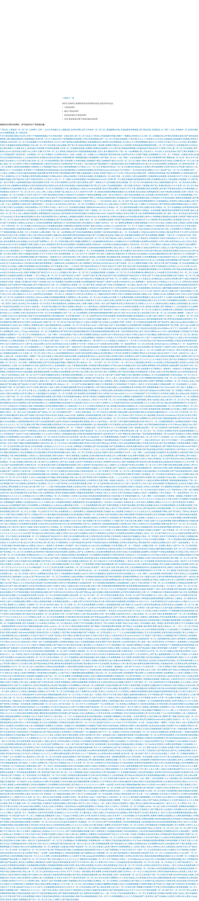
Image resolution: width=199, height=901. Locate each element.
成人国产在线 (112, 431)
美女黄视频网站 (174, 173)
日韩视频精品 (163, 201)
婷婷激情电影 (16, 309)
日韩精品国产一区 (95, 704)
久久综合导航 (132, 741)
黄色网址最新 (111, 328)
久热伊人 (144, 493)
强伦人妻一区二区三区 (140, 431)
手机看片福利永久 (187, 167)
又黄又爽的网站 (134, 375)
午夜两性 (187, 390)
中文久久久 (176, 142)
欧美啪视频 (29, 266)
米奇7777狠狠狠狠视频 (37, 136)
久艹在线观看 (65, 639)
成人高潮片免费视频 (26, 673)
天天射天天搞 (31, 260)
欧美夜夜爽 (101, 744)
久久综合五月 (15, 617)
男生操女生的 (90, 216)
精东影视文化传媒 (138, 589)
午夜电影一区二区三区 (177, 530)
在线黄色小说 (29, 716)
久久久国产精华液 (60, 483)
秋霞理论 (174, 201)
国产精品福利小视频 (184, 589)
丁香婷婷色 (88, 201)
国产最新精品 (7, 791)
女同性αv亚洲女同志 (129, 542)
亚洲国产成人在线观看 (155, 477)
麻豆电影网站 (143, 726)
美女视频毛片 (88, 223)
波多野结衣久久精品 (158, 247)
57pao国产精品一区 (109, 809)
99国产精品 (43, 490)
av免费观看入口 (156, 154)
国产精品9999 (150, 508)
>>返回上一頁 (68, 98)
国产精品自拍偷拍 (91, 614)
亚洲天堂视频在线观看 (65, 493)
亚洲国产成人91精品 (100, 322)
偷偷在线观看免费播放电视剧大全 (113, 192)
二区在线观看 (16, 170)
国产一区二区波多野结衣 (97, 549)
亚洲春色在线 (191, 459)
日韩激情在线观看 (15, 275)
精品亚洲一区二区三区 (95, 238)
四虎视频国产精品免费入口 (135, 673)
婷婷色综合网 (115, 549)
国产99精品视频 (25, 285)
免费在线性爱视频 (174, 744)
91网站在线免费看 (190, 794)
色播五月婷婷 (103, 679)
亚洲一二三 (114, 477)
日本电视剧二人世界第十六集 (137, 608)
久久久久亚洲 (82, 825)
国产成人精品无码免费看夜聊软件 (141, 201)
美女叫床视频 (159, 514)
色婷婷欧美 (20, 297)
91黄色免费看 (34, 806)
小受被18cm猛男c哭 (149, 232)
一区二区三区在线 (83, 567)
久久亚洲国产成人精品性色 (23, 757)
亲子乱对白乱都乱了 (154, 713)
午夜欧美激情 (135, 853)
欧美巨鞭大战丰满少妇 (21, 446)
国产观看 (55, 558)
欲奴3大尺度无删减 (37, 279)
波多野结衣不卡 (177, 232)
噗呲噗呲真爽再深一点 (23, 868)
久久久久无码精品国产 (136, 393)
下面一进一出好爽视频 (129, 151)
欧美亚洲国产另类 (170, 573)
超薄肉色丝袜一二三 (117, 791)
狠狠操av (68, 611)
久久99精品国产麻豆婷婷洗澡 (108, 154)
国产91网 (123, 685)
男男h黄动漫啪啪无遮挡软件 (185, 285)
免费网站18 (145, 418)
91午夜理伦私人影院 (163, 676)
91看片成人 (181, 896)
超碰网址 (62, 427)
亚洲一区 (17, 850)
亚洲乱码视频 (112, 685)
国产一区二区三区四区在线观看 (114, 139)
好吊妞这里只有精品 (146, 549)
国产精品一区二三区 (144, 682)
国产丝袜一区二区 (114, 279)
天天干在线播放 (187, 623)
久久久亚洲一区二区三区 (183, 185)
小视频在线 (70, 362)
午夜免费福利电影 (111, 440)
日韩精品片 (100, 337)
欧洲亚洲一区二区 (80, 580)
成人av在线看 (148, 195)
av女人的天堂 (59, 704)
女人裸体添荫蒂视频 (182, 815)
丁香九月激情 (165, 493)
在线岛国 (52, 431)
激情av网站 (14, 570)
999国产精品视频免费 (124, 219)
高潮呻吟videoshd (112, 462)
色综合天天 (113, 691)
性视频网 (88, 334)
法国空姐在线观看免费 (57, 508)
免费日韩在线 (163, 334)
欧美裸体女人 (114, 539)
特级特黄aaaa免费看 (58, 688)
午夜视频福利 (34, 427)
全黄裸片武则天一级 (121, 707)
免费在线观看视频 (80, 682)
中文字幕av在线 (82, 291)
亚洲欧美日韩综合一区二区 (112, 167)
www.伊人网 (118, 313)
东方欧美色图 (136, 449)
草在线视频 (55, 781)
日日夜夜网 (28, 747)
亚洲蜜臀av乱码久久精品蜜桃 (165, 179)
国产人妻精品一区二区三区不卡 (100, 210)
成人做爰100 (70, 747)
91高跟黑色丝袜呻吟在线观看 (129, 533)
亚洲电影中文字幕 (75, 729)
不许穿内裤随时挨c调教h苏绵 (141, 272)
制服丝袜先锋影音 (101, 890)
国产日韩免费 (67, 161)
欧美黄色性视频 (79, 213)
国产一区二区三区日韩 (108, 362)
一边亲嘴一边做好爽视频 (50, 853)
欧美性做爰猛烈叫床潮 (179, 837)
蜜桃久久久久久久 (147, 303)
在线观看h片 (165, 707)
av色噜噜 (115, 322)
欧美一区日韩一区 (128, 595)
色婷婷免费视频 (142, 297)
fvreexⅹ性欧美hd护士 (39, 729)
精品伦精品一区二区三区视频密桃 (44, 331)
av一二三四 (99, 201)
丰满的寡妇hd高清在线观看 (56, 552)
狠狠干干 (163, 316)
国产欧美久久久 (108, 427)
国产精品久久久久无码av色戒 (22, 583)
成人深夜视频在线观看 (131, 235)
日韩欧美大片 (91, 300)
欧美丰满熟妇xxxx (153, 331)
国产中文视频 (78, 707)
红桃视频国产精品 (18, 505)
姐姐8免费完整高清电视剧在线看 (77, 235)
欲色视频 (111, 182)
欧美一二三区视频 (176, 316)
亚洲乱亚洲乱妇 (134, 710)
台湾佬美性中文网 (156, 238)
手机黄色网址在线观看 (46, 673)
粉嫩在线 (57, 235)
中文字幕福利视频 (129, 496)
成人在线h (21, 580)
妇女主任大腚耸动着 (18, 316)
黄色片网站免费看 (111, 188)
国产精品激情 (84, 757)
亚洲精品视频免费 (69, 387)
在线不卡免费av (12, 682)
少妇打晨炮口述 (155, 716)
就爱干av (26, 151)
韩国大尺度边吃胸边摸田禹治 (151, 781)
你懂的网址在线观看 (158, 176)
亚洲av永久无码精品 (18, 406)
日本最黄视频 (23, 837)
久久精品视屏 (172, 629)
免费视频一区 (173, 514)
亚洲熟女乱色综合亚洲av (50, 157)
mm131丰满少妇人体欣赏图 (137, 313)
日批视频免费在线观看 (147, 269)
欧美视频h (99, 328)
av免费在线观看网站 (86, 806)
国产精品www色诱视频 (163, 341)
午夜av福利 (56, 859)
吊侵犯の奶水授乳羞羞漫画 (49, 378)
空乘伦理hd (125, 431)
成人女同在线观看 (157, 483)
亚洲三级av (105, 508)
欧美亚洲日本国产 (32, 549)
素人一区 (40, 306)
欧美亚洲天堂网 (49, 465)
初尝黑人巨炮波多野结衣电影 (163, 660)
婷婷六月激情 (145, 226)
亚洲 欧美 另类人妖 (36, 843)
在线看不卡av (173, 726)
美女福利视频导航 (43, 316)
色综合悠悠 (141, 192)
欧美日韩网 (113, 344)
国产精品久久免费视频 (163, 635)
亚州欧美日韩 (42, 632)
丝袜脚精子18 (99, 232)
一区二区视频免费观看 (163, 421)
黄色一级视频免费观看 (116, 757)
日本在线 (151, 353)
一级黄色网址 (9, 620)
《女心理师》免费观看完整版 (30, 362)
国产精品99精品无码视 (54, 195)
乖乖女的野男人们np (125, 288)
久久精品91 (149, 480)
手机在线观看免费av (169, 617)
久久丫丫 (116, 632)
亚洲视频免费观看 (58, 297)
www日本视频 (123, 365)
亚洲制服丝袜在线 (19, 843)
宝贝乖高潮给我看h (185, 660)
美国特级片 (106, 639)
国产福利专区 (175, 254)
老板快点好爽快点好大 (84, 527)
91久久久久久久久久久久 (144, 499)
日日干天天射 (182, 176)
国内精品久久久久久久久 (141, 359)
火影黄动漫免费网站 (22, 167)
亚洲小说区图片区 (118, 300)
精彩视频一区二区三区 (38, 328)
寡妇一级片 (18, 549)
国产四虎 (86, 499)
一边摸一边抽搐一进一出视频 (81, 154)
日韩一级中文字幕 (157, 263)
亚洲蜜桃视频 (42, 269)
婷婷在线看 (52, 583)
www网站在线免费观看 (61, 372)
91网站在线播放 (118, 216)
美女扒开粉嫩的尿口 (87, 387)
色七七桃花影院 (178, 580)
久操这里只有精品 (115, 213)
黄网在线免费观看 (184, 198)
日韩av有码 (58, 356)
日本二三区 (149, 244)
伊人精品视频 (150, 415)
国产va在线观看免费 (45, 421)
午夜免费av (177, 539)
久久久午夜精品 (109, 341)
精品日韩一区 (30, 856)
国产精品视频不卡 (102, 164)
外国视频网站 (118, 896)
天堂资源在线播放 (86, 176)
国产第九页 (95, 185)
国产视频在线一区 (171, 157)
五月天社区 (25, 753)
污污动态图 (193, 300)
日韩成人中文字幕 (115, 337)
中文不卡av (154, 223)
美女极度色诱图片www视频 (181, 704)
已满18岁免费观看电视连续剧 (73, 480)
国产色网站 (180, 455)
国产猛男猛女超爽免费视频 (74, 142)
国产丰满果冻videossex (135, 319)
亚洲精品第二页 (174, 164)
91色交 (126, 359)
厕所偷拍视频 (58, 337)
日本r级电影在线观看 (35, 350)
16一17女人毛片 (39, 291)
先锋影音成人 (130, 502)
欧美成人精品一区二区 (115, 201)
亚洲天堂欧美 (6, 899)
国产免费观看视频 (79, 157)
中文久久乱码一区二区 (30, 797)
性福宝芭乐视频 (94, 319)
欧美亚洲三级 (13, 809)
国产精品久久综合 (141, 539)
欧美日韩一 (22, 154)
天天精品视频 (122, 427)
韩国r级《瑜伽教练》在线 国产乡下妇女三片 (125, 666)
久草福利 (13, 536)
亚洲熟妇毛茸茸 (172, 431)
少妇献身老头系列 (95, 418)
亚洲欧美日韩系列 (87, 679)
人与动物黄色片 (186, 629)
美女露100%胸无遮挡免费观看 (38, 263)
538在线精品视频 (175, 465)
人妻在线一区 (19, 812)
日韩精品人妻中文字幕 (81, 815)
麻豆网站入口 (90, 645)
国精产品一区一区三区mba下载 (57, 322)
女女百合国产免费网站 (38, 241)
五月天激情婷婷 (78, 260)
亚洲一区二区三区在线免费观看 (45, 161)
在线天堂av (37, 226)
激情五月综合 (118, 490)
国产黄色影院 (106, 309)
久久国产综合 (63, 673)
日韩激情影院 (36, 334)
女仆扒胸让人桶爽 (15, 266)
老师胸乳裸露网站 (55, 279)
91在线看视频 (189, 263)
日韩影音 (94, 536)
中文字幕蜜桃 (35, 238)
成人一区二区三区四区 (19, 573)
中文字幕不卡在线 (48, 207)
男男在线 (187, 282)
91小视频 (167, 884)
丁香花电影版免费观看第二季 (154, 434)
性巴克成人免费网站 (122, 396)
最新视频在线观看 (42, 372)
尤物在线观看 (9, 229)
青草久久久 (60, 679)
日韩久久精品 (190, 487)
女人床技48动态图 (67, 257)
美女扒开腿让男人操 (133, 213)
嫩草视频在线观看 (171, 288)
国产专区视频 (7, 657)
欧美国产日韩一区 (189, 365)
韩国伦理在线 (119, 555)
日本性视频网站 (56, 313)
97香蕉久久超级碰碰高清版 (19, 182)
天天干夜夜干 (23, 477)
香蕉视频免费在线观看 (42, 396)
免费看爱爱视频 (112, 437)
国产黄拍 (57, 396)
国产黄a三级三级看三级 (82, 372)
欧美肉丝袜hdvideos (129, 291)
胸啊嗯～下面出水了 (168, 235)
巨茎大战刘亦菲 (103, 474)
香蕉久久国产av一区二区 (136, 490)
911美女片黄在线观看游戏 (55, 303)
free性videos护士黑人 (161, 229)
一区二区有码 (121, 210)
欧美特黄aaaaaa (102, 170)
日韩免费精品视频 (27, 201)
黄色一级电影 (158, 623)
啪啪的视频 (35, 434)
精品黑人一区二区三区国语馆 (155, 427)
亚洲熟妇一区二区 (173, 381)
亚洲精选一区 (159, 459)
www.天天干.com (132, 890)
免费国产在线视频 (190, 499)
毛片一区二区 (185, 272)
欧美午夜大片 (146, 421)
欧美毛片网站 (27, 393)
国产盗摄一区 (126, 499)
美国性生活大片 (18, 344)
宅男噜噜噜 (134, 418)
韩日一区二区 (144, 850)
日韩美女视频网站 (19, 409)
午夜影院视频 (135, 685)
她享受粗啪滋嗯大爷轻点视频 (137, 207)
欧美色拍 (17, 151)
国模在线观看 (134, 210)
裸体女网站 (143, 381)
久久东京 (146, 837)
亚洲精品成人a (158, 279)
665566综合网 (161, 195)
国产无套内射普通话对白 (182, 471)
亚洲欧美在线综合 (153, 396)
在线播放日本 (121, 241)
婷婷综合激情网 (129, 269)
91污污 (58, 142)
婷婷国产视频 (185, 216)
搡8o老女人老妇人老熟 (50, 387)
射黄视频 (74, 319)
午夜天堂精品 (178, 685)
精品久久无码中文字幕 (124, 204)
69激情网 (66, 157)
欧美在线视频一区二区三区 (128, 182)
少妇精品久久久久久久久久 (55, 446)
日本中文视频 (64, 260)
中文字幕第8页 (36, 791)
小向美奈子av (55, 251)
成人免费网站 (85, 263)
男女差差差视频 (80, 750)
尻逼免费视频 (88, 337)
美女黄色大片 (11, 161)
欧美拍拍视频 (63, 514)
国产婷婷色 (5, 704)
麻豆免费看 (97, 871)
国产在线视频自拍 (27, 269)
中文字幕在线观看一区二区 (153, 890)
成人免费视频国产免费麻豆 (12, 502)
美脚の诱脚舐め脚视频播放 (180, 468)
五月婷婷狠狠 (120, 384)
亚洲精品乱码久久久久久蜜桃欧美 (95, 350)
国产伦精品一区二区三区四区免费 (103, 778)
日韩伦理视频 (15, 614)
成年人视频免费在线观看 (123, 735)
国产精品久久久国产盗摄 (162, 608)
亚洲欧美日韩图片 (134, 474)
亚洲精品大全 (65, 763)
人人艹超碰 (25, 251)
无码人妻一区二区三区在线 (131, 865)
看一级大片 (128, 819)
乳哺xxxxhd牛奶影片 (189, 446)
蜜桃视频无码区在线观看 (148, 188)
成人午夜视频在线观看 (53, 226)
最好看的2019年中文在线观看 (97, 663)
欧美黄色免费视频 (100, 741)
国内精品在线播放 (126, 406)
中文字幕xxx (44, 341)
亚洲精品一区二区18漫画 (154, 474)
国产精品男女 (164, 322)
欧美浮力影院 (167, 161)
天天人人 (142, 139)
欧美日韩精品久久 (178, 462)
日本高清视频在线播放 (72, 396)
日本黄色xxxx (13, 272)
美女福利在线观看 (91, 347)
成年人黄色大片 (12, 691)
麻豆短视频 (66, 300)
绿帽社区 (71, 648)
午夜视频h (32, 409)
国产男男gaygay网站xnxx (102, 617)
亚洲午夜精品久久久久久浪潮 (98, 530)
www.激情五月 (27, 437)
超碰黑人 (73, 552)
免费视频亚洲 (153, 192)
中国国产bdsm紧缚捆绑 (30, 561)
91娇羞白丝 (125, 524)
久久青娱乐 (193, 654)
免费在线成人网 (85, 760)
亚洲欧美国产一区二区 (79, 316)
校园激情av (26, 291)
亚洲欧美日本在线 (82, 635)
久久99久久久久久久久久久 (19, 645)
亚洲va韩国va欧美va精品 (101, 455)
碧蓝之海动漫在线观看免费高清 (97, 496)
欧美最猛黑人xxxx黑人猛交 (146, 316)
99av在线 (39, 480)
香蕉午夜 (132, 812)
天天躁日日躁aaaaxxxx (61, 707)
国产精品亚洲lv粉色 (90, 266)
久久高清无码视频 (45, 210)
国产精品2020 (87, 279)
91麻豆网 (69, 567)
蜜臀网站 (153, 493)
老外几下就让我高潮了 (121, 508)
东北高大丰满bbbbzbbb (109, 654)
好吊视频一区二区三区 (146, 465)
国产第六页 (73, 145)
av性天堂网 (12, 285)
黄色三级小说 (76, 477)
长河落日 (27, 322)
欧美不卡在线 (23, 434)
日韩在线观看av (31, 207)
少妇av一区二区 (150, 533)
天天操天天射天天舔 (100, 635)
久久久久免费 (44, 856)
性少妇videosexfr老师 (22, 611)
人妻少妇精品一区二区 (86, 297)
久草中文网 (163, 241)
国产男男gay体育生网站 (61, 850)
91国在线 (182, 235)
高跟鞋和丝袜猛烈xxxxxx (111, 306)
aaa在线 (148, 406)
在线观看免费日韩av (87, 356)
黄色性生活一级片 (158, 440)
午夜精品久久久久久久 (41, 753)
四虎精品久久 (166, 800)
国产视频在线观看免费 (32, 247)
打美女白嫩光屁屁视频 (27, 173)
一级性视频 (85, 871)
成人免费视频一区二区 (103, 853)
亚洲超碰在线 (172, 483)
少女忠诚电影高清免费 (27, 595)
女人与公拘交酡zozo (142, 555)
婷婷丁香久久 (145, 753)
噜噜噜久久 (37, 167)
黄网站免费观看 (126, 223)
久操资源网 (126, 539)
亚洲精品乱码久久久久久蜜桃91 (40, 555)
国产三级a (118, 608)
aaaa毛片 (139, 604)
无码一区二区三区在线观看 (185, 549)
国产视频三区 (128, 604)
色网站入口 (107, 403)
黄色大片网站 (23, 164)
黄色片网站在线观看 (85, 865)
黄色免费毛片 (134, 617)
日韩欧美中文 (71, 195)
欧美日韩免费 (172, 279)
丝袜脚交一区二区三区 (31, 449)
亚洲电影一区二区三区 (142, 309)
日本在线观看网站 (143, 288)
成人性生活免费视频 (101, 545)
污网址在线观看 (69, 176)
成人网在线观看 (101, 424)
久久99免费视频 (45, 440)
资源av (66, 421)
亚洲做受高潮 (155, 409)
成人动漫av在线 (183, 393)
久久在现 (192, 384)
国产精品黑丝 (68, 837)
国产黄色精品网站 (36, 403)
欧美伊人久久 (11, 769)
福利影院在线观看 (171, 251)
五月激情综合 (91, 269)
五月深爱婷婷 (70, 328)
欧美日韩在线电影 (68, 185)
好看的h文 (73, 688)
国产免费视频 (112, 850)
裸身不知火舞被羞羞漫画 (86, 896)
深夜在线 (96, 719)
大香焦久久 (33, 455)
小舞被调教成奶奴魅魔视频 (82, 673)
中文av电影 (31, 778)
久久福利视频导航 (162, 639)
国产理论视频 (60, 648)
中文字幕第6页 (84, 449)
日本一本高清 (179, 353)
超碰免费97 (142, 176)
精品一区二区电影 (150, 536)
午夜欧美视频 (71, 449)
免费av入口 (70, 825)
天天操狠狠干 (170, 741)
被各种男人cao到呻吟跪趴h (125, 642)
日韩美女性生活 (131, 303)
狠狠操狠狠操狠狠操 (77, 418)
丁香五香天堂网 (95, 229)
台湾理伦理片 (123, 449)
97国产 (4, 223)
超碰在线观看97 (130, 229)
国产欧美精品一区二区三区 (12, 552)
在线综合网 (107, 682)
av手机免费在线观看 (135, 216)
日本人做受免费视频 (68, 167)
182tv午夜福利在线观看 (170, 192)
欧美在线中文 (68, 403)
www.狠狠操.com (144, 254)
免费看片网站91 (113, 145)
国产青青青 (88, 477)
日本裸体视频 (189, 188)
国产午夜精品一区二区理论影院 (97, 632)
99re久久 (103, 598)
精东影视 (89, 558)
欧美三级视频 (185, 673)
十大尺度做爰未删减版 (32, 719)
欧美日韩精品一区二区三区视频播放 (166, 207)
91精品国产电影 (187, 452)
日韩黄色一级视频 (175, 496)
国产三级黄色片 (120, 468)
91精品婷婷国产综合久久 (169, 257)
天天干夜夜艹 (76, 564)
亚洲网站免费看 (67, 778)
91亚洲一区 (48, 182)
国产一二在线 (74, 412)
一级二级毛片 (6, 303)
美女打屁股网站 (20, 403)
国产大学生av (136, 415)
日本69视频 (67, 269)
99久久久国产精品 (99, 421)
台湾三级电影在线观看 (150, 306)
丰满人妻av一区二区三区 (78, 272)
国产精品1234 (69, 288)
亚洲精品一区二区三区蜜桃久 (41, 154)
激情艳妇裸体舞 (86, 788)
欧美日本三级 (7, 493)
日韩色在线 (171, 881)
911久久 (82, 319)
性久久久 (144, 601)
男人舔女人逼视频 (185, 387)
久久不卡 (143, 291)
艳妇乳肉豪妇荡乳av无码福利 (142, 412)
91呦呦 (49, 760)
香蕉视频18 (27, 750)
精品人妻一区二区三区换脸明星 (59, 769)
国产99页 (47, 890)
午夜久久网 (32, 235)
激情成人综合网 (100, 334)
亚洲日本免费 (167, 875)
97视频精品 (157, 710)
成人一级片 (50, 381)
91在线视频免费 (134, 325)
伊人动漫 (109, 204)
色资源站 (88, 611)
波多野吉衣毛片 (129, 154)
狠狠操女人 (18, 418)
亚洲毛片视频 (187, 257)
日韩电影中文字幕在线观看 (163, 198)
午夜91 (181, 710)
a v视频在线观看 (125, 719)
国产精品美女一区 (101, 378)
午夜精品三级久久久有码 (105, 493)
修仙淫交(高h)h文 (53, 164)
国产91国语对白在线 (126, 828)
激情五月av (188, 424)
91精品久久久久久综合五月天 (138, 511)
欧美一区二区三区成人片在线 (76, 694)
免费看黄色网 (36, 648)
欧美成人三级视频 (142, 185)
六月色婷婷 (34, 232)
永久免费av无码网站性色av (136, 843)
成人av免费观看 (54, 390)
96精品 (149, 530)
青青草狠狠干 (73, 350)
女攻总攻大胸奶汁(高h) (40, 198)
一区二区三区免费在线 (147, 893)
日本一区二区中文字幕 (21, 828)
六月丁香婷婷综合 (174, 490)
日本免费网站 (33, 505)
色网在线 (169, 598)
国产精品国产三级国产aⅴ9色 (163, 347)
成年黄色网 (66, 213)
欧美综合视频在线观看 (51, 319)
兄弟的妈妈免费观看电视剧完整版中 (69, 210)
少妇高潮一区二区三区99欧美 (109, 459)
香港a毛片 (94, 508)
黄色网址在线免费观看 (72, 375)
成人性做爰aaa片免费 (107, 297)
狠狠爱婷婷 (41, 862)
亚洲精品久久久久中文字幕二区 (68, 812)
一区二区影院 (16, 654)
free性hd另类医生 (157, 744)
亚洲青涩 (70, 291)
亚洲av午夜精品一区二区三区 (31, 769)
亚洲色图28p (39, 750)
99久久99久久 (182, 294)
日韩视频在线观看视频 (94, 576)
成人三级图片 (141, 204)
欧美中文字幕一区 (89, 192)
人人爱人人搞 (116, 378)
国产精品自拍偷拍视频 (183, 269)
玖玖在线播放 (121, 812)
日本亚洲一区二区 (188, 412)
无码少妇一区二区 (190, 219)
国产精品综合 (19, 179)
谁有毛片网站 (120, 617)
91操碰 (147, 645)
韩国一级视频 (85, 378)
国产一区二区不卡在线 (57, 775)
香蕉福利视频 (112, 232)
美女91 (161, 139)
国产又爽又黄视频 (186, 151)
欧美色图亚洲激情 (126, 328)
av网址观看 (45, 232)
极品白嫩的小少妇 (68, 521)
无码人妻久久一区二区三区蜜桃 (127, 247)
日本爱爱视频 (134, 241)
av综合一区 (151, 806)
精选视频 (166, 409)
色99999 (171, 176)
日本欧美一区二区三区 (44, 679)
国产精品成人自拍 (114, 238)
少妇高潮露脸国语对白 (65, 353)
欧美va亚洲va (128, 424)
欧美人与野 (28, 188)
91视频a (95, 468)
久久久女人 (32, 490)
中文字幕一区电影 (86, 344)
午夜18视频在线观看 (60, 564)
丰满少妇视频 (104, 487)
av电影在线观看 (185, 533)
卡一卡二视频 (65, 179)
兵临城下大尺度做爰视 (130, 437)
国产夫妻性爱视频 (111, 505)
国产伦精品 (154, 800)
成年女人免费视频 (153, 216)
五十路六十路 (128, 483)
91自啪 (153, 539)
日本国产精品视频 (128, 505)
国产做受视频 (33, 219)
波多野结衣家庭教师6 (144, 763)
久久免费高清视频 (140, 263)
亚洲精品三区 (93, 809)
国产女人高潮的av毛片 (34, 514)
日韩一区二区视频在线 (153, 136)
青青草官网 (54, 173)
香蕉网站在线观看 (87, 459)
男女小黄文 (190, 552)
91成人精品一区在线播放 (177, 477)
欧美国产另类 (11, 238)
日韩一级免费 (135, 427)
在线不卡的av (25, 521)
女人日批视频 (159, 260)
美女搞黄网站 (172, 452)
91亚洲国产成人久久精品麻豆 (86, 791)
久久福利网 (152, 219)
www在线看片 (78, 639)
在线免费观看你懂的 (133, 443)
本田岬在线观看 (53, 148)
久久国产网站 (61, 418)
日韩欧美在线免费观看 (15, 350)
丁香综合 (96, 136)
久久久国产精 (115, 148)
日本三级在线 (141, 328)
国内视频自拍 (6, 403)
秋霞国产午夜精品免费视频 (90, 195)
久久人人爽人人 (170, 710)
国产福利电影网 (121, 853)
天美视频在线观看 (61, 601)
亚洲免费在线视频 (125, 316)
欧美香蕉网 (131, 586)
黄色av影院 (163, 462)
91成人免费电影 (168, 294)
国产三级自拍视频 (183, 291)
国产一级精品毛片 (74, 347)
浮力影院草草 (53, 300)
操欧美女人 (22, 148)
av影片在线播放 (80, 533)
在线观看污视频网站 (35, 676)
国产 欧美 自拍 (125, 266)
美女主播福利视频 (162, 182)
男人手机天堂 (51, 763)
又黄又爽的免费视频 (18, 455)
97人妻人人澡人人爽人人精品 (154, 769)
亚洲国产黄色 (121, 623)
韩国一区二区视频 (174, 390)
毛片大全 (98, 747)
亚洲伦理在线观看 (11, 306)
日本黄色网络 (164, 471)
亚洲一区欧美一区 (190, 192)
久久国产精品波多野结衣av (180, 247)
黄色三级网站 (182, 356)
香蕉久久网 (131, 176)
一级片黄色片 (72, 679)
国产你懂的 (30, 415)
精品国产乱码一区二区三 (24, 815)
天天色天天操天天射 (32, 834)
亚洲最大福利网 (49, 834)
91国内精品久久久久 (174, 238)
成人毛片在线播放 (56, 282)
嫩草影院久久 (60, 223)
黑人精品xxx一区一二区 (87, 362)
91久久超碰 (94, 688)
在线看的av (130, 356)
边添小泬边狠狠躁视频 (111, 185)
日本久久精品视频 (38, 477)
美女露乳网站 (106, 353)
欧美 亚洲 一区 (118, 176)
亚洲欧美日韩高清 (173, 781)
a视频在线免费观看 (64, 468)
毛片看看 (42, 775)
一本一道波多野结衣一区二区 (132, 344)
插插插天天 (71, 294)
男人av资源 (192, 890)
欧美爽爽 (9, 744)
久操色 (145, 247)
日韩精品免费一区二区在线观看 (173, 384)
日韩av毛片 (102, 561)
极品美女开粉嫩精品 (132, 536)
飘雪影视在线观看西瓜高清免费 (176, 210)
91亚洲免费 (37, 446)
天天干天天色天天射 (49, 254)
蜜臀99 (103, 791)
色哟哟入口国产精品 (130, 527)
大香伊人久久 (28, 480)
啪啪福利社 (14, 452)
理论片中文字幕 (110, 694)
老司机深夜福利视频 (34, 400)
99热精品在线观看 (131, 459)
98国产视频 (142, 154)
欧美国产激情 (89, 226)
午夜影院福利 (188, 173)
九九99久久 (126, 477)
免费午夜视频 (139, 455)
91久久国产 (146, 337)
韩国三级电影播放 (36, 406)
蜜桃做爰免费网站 (135, 679)
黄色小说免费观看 (169, 791)
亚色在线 (32, 378)
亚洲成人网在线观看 (10, 487)
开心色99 (40, 760)
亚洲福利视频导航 (94, 415)
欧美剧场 (46, 499)
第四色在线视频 (168, 356)
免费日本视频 (175, 698)
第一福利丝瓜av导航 (159, 468)
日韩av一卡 (124, 859)
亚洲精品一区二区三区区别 (116, 418)
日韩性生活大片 (100, 738)
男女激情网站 (158, 167)
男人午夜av (125, 173)
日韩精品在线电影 (137, 530)
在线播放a (44, 701)
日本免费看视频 (150, 257)
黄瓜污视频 (75, 241)
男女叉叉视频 (15, 803)
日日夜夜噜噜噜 (12, 437)
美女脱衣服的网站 (68, 170)
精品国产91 (41, 583)
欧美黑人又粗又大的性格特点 (16, 530)
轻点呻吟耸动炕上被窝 (34, 381)
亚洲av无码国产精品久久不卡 (107, 173)
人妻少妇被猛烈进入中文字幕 (135, 409)
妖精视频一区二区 (97, 859)
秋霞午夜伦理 (140, 719)
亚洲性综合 (174, 788)
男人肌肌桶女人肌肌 (56, 474)
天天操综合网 (78, 300)
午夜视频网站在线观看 (72, 139)
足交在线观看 (160, 164)
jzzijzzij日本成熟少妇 (76, 549)
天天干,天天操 (73, 871)
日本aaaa (23, 806)
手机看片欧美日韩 (122, 403)
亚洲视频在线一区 (103, 176)
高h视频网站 (94, 157)
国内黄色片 (178, 527)
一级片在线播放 (98, 757)
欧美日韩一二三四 (19, 328)
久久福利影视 (158, 226)
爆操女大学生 (114, 698)
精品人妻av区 (137, 285)
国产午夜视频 (11, 710)
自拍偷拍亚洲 (32, 157)
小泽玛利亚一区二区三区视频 (18, 226)
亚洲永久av (166, 555)
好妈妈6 (43, 282)
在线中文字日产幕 (128, 188)
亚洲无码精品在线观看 (171, 632)
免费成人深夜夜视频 (178, 303)
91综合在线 (84, 586)
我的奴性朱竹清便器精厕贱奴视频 (82, 151)
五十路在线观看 (126, 763)
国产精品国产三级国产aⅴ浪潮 (106, 282)
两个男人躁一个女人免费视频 (70, 772)
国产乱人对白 (141, 483)
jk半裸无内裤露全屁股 (174, 136)
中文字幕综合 (106, 781)
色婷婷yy (124, 704)
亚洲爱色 (146, 685)
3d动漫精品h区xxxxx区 (97, 179)
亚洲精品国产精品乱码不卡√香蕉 (151, 148)
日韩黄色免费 (106, 390)
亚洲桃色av (30, 552)
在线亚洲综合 (158, 337)
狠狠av (96, 353)
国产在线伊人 (76, 614)
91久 (129, 757)
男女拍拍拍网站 (166, 219)
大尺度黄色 (124, 691)
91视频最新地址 (37, 164)
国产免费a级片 (167, 306)
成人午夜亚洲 (178, 707)
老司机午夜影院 (90, 396)
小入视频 (115, 521)
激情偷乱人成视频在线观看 (71, 216)
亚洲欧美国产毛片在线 (72, 164)
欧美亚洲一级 (77, 437)
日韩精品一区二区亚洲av (94, 514)
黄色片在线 (184, 567)
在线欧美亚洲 (138, 477)
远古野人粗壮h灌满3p (79, 182)
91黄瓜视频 (50, 514)
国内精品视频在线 (81, 331)
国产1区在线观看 (18, 483)
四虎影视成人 (83, 710)
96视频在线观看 (105, 396)
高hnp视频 (62, 145)
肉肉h (174, 639)
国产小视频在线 (40, 611)
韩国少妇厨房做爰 (111, 726)
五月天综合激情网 (153, 632)
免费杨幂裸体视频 (8, 893)
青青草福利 (63, 862)
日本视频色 (45, 707)
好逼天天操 (135, 365)
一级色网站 (31, 812)
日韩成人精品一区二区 (56, 350)
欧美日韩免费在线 (38, 586)
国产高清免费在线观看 (132, 788)
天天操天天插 (185, 840)
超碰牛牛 (83, 688)
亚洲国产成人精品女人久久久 (67, 192)
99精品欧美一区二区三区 (47, 589)
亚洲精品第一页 (41, 188)
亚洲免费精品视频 (80, 390)
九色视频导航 (48, 493)
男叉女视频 (165, 564)
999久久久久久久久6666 (11, 713)
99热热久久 (137, 136)
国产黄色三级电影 (95, 285)
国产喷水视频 (51, 306)
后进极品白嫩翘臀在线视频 (32, 809)
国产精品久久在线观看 (133, 626)
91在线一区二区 (45, 595)
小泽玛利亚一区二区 (117, 797)
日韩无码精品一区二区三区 (182, 375)
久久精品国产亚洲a (126, 465)
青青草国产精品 (49, 772)
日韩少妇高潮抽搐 (91, 139)
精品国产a (168, 729)
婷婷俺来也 (128, 350)
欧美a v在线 (58, 890)
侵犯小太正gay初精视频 (161, 521)
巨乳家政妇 (10, 474)
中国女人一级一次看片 (88, 598)
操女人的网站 (9, 173)
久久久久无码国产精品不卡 (54, 247)
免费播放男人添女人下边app (15, 331)
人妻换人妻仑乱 (50, 741)
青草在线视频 (153, 161)
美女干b (192, 477)
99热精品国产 (183, 688)
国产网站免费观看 (113, 576)
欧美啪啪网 (92, 393)
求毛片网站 (67, 635)
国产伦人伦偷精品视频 (10, 369)
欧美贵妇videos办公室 (142, 260)
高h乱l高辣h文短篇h (12, 840)
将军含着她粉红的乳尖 (51, 375)
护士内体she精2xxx (15, 263)
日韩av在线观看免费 (187, 865)
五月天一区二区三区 (20, 666)
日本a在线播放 (9, 421)
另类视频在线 (183, 145)
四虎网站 (103, 766)
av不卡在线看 (101, 344)
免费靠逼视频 (47, 549)
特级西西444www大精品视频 (20, 372)
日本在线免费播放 (117, 561)
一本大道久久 (59, 294)
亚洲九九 (183, 573)
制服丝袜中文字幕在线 (126, 254)
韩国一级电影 (15, 282)
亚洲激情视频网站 (32, 443)
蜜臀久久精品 (144, 521)
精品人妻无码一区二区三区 (172, 400)
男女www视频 (55, 269)
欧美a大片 (4, 654)
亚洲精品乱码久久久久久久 (66, 598)
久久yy (114, 226)
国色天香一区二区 (19, 511)
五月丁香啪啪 (84, 620)
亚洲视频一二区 (31, 275)
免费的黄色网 (20, 744)
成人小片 (4, 738)
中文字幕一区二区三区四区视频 (113, 400)
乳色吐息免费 (58, 567)
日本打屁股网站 (62, 182)
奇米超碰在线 (147, 182)
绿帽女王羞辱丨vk (109, 719)
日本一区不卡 (105, 896)
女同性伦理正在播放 (56, 291)
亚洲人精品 (43, 260)
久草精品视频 (80, 161)
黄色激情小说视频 (88, 800)
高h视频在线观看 (106, 219)
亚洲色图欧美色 (94, 142)
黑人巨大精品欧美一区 (94, 437)
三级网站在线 (59, 263)
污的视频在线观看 (84, 244)
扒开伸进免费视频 (63, 580)
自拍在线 (56, 213)
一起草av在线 (151, 282)
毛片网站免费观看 (31, 701)
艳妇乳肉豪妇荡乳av (136, 446)
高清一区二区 (33, 744)
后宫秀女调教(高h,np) (171, 372)
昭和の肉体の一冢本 (62, 455)
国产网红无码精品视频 (42, 424)
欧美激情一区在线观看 (143, 757)
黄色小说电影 (180, 223)
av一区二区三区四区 (49, 738)
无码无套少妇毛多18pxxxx (104, 263)
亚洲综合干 (182, 347)
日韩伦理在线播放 (86, 328)
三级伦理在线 (70, 806)
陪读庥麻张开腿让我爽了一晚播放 (116, 136)
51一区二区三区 (61, 626)
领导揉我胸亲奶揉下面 (157, 319)
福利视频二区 (68, 229)
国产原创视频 (56, 881)
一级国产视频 (9, 319)
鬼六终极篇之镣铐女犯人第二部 (27, 462)
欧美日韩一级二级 (130, 753)
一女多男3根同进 (156, 601)
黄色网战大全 (133, 601)
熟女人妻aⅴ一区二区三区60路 (79, 452)
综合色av (114, 170)
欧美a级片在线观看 (36, 148)
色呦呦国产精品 (94, 161)
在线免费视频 (17, 856)
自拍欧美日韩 (171, 853)
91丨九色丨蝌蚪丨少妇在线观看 (128, 157)
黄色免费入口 (9, 148)
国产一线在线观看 (15, 400)
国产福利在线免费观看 (112, 359)
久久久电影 (186, 682)
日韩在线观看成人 (131, 831)
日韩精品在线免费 (185, 583)
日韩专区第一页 (136, 244)
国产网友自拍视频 (145, 505)
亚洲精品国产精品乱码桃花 (173, 834)
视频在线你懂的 (64, 794)
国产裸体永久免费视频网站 (119, 847)
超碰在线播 (59, 362)
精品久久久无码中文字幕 (159, 142)
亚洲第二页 (23, 232)
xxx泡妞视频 (123, 387)
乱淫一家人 (185, 157)
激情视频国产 (92, 409)
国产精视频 (138, 887)
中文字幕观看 (145, 698)
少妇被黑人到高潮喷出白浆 (124, 639)
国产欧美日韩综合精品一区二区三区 (155, 766)
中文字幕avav (175, 424)
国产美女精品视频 (65, 219)
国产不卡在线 (154, 275)
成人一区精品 (96, 694)
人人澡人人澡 (98, 449)
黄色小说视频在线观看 (29, 254)
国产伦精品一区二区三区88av (116, 415)
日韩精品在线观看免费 (105, 198)
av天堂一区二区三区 (126, 161)
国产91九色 (12, 257)
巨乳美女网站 (172, 272)
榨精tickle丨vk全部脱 (102, 244)
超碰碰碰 (43, 580)
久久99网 (39, 496)
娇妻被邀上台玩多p (121, 142)
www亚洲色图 (136, 403)
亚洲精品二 (71, 760)
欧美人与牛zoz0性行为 (93, 769)
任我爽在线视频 (67, 642)
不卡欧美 (99, 204)
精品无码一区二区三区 (60, 701)
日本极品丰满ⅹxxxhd (96, 213)
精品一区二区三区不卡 (151, 437)
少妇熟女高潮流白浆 (97, 406)
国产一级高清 (66, 359)
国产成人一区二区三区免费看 (177, 170)
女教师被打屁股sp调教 (118, 412)
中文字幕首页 (153, 393)
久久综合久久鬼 (50, 179)
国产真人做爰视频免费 (161, 654)
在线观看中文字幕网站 (182, 229)
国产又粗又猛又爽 (129, 521)
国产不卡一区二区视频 (109, 732)
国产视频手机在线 (115, 303)
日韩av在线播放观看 (91, 701)
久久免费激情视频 (126, 297)
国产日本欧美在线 (46, 682)
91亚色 (65, 319)
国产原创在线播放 (133, 195)
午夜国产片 (129, 682)
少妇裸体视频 (116, 570)
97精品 (178, 341)
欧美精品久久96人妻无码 (122, 663)
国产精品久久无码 (186, 449)
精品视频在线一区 (60, 316)
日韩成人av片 (124, 837)
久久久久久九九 (88, 474)
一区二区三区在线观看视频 (181, 195)
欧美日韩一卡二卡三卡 (128, 226)
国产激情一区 (107, 157)
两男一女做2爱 (107, 784)
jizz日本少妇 (5, 185)
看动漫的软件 (145, 542)
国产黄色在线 (39, 459)
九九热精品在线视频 (99, 710)
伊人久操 (139, 406)
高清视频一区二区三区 (98, 589)
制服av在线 (172, 651)
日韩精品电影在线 (190, 819)
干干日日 (147, 157)
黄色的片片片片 (104, 645)
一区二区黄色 (15, 750)
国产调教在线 (125, 434)
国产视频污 (96, 626)
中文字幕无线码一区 (132, 722)
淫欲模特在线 (19, 676)
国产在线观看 (29, 623)
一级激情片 (53, 257)
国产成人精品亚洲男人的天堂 (39, 344)
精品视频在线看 (114, 257)
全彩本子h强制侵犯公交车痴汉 (163, 266)
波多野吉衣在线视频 (43, 294)
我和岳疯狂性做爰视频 (116, 601)
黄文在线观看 (115, 753)
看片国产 (110, 375)
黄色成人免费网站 (27, 862)
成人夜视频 (112, 406)
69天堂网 (127, 716)
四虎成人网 (164, 232)
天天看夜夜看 (107, 384)
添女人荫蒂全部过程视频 (148, 564)
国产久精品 (184, 279)
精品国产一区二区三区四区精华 (87, 359)
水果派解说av (46, 505)
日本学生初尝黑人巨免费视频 (109, 713)
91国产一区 (80, 275)
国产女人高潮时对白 (51, 462)
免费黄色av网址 (114, 629)
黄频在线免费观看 (112, 592)
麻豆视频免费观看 (15, 139)
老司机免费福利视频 (54, 406)
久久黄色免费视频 (139, 142)
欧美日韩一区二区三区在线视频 (23, 142)
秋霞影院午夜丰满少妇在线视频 (61, 244)
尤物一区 (17, 365)
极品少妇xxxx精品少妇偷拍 (183, 322)
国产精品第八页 (25, 384)
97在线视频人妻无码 (92, 623)
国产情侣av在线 (38, 576)
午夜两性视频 (146, 884)
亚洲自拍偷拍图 (171, 362)
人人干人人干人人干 (72, 499)
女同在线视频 (75, 654)
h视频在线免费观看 (85, 493)
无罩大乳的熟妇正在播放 (73, 251)
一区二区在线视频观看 (95, 251)
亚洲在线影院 (188, 372)
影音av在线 (193, 154)
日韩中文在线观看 (15, 207)
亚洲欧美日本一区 (182, 161)
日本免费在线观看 (185, 505)
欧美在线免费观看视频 (167, 822)
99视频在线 (99, 279)
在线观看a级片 (123, 583)
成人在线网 (191, 325)
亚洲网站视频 (86, 490)
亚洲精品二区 (148, 375)
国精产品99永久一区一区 (107, 223)
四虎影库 (103, 660)
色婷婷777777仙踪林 (112, 229)
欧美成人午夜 (179, 676)
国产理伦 (77, 875)
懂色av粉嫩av (185, 201)
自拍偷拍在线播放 (86, 170)
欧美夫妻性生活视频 (18, 875)
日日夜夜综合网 (181, 663)
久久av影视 (41, 623)
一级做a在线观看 (190, 732)
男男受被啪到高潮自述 (158, 424)
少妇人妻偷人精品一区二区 (86, 219)
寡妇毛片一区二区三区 (85, 722)
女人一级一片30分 (109, 893)
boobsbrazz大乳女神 (175, 415)
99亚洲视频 (65, 173)
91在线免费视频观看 (132, 822)
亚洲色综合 (103, 651)
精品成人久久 (81, 306)
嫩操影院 (160, 412)
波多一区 (96, 427)
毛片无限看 (127, 657)
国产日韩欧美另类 (34, 179)
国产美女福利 (34, 533)
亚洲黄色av (179, 608)
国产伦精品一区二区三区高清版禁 (52, 412)
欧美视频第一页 (98, 499)
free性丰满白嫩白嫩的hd (122, 868)
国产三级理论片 (14, 471)
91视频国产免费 (26, 244)
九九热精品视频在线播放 (67, 431)
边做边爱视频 (77, 576)
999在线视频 (172, 840)
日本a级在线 (15, 247)
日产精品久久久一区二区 (88, 167)
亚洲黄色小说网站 (17, 223)
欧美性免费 (117, 673)
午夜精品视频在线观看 (63, 487)
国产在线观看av (101, 477)
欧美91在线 (122, 552)
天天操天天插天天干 (39, 635)
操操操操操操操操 (111, 524)
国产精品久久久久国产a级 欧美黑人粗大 (133, 670)
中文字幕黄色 (115, 424)
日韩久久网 (36, 151)
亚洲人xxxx (48, 626)
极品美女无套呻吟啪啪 (19, 508)
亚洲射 (63, 272)
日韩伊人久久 (192, 825)
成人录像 (131, 778)
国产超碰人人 (25, 763)
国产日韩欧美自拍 (53, 229)
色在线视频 (155, 524)
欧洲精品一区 (45, 483)
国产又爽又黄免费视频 (43, 384)
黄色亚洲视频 (167, 275)
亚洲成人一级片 (170, 865)
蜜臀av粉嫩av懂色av (81, 341)
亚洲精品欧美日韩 (159, 567)
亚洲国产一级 (159, 530)
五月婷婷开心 (118, 195)
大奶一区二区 (181, 828)
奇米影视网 (190, 884)
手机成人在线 (188, 381)
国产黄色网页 (80, 393)
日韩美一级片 (100, 303)
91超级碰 (59, 747)
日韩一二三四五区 (72, 266)
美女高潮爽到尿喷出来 (135, 164)
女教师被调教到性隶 (26, 421)
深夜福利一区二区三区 (87, 651)
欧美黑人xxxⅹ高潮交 (154, 362)
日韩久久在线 (146, 459)
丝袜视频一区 (185, 179)
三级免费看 (25, 570)
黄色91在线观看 (45, 235)
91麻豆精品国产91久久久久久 (181, 769)
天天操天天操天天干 (45, 716)
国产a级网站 (86, 853)
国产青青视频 (126, 518)
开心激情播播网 (79, 726)
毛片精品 (180, 552)
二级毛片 (94, 400)
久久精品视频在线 (140, 688)
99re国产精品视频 (59, 685)
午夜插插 (187, 369)
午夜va (46, 558)
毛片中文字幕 (159, 300)
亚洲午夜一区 (42, 139)
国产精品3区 (68, 275)
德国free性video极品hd (153, 803)
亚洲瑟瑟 (177, 219)
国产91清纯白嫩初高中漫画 (148, 356)
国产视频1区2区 (88, 744)
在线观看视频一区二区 (69, 254)
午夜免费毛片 (70, 868)
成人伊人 (149, 164)
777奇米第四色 (118, 474)
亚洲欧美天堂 (95, 682)
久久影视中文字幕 (78, 856)
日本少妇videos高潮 (71, 424)
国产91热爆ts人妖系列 (165, 896)
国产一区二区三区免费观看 (75, 313)
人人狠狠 (74, 601)
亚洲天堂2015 (65, 698)
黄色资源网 (37, 182)
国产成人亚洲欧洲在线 (161, 185)
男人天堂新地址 (149, 750)
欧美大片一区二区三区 (21, 192)
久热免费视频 (24, 629)
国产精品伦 (79, 238)
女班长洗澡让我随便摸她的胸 (69, 381)
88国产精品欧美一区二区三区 (92, 431)
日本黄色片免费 (167, 393)
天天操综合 (109, 812)
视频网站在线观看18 (21, 185)
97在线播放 (136, 837)
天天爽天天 (136, 707)
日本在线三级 (26, 487)
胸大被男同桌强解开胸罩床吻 (146, 663)
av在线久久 (31, 223)
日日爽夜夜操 (74, 508)
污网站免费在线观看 (75, 666)
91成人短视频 (19, 235)
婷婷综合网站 (182, 406)
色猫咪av (72, 303)
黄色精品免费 (117, 164)
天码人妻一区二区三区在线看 (43, 145)
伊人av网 (117, 455)
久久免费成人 (122, 369)
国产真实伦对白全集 (175, 459)
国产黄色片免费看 (66, 306)
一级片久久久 (63, 207)
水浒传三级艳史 (114, 269)
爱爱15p (165, 524)
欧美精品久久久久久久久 (24, 760)
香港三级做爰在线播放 (88, 518)
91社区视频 (127, 750)
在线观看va (146, 580)
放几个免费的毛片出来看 (87, 691)
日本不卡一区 (73, 887)
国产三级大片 (78, 794)
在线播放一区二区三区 (117, 272)
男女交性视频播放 (48, 219)
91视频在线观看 (184, 797)
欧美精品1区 (140, 219)
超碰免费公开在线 (72, 279)
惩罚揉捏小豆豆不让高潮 (28, 387)
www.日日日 (168, 396)
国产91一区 (176, 182)
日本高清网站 (13, 431)
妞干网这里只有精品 (132, 580)
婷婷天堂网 (62, 809)
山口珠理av (103, 753)
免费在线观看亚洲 (67, 738)
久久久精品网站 (172, 778)
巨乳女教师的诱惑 (81, 698)
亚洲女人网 (189, 465)
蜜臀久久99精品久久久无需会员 (137, 279)
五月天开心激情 (187, 427)
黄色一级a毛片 (21, 539)
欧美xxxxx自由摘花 (39, 251)
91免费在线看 (57, 670)
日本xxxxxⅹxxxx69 (131, 635)
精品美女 (68, 623)
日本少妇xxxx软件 (173, 226)
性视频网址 (68, 238)
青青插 (94, 487)
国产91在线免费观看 (113, 822)
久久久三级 (158, 170)
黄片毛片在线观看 (102, 521)
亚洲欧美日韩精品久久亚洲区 (138, 167)
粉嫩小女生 (127, 455)
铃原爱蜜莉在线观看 (29, 524)
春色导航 (136, 434)
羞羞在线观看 (46, 455)
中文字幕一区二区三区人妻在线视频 (126, 471)
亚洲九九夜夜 (152, 611)
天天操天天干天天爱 (46, 468)
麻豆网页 (46, 570)
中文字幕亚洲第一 (56, 136)
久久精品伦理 (55, 139)
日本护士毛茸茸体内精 (44, 747)
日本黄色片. (171, 642)
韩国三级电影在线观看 (182, 666)
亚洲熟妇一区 (6, 462)
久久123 (138, 750)
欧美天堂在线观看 (84, 353)
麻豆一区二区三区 (186, 586)
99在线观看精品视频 (37, 474)
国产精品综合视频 (127, 372)
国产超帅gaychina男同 (155, 390)
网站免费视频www (181, 521)
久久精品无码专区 (149, 871)
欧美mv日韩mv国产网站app (150, 251)
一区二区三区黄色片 (167, 145)
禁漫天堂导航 (76, 645)
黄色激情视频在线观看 (21, 822)
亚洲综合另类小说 (32, 309)
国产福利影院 (13, 800)
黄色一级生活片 (29, 840)
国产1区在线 (174, 511)
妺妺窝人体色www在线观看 (23, 632)
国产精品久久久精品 (81, 322)
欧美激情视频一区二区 (36, 300)
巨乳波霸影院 (163, 365)
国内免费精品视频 (31, 713)
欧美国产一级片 (99, 567)
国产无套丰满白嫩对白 (19, 586)
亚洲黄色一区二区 (44, 614)
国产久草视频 (98, 235)
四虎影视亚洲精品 (25, 229)
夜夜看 (131, 192)
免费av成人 (166, 679)
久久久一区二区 (138, 747)
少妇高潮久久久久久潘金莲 (135, 238)
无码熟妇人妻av (140, 800)
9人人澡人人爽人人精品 (42, 192)
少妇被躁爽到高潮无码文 (103, 241)
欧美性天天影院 (99, 815)
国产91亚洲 (49, 362)
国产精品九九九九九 (167, 533)
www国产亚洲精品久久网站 (180, 434)
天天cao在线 (6, 216)
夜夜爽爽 (182, 642)
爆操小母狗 (141, 161)
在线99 (58, 421)
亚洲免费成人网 (7, 539)
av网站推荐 (100, 685)
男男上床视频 (120, 381)
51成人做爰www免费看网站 (120, 660)
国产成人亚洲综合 (86, 294)
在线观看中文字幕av (70, 800)
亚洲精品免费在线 (32, 698)
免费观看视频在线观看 (153, 213)
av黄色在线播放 (73, 474)
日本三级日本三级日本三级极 (161, 291)
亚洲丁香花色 (55, 635)
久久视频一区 (34, 511)
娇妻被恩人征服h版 (80, 455)
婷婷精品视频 (46, 601)
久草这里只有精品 (175, 775)
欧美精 (143, 878)
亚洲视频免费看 (51, 642)
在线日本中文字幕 (164, 499)
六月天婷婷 (156, 797)
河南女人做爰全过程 (161, 580)
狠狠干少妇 (183, 244)
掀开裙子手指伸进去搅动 (171, 188)
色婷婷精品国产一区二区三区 (50, 840)
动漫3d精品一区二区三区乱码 (94, 412)
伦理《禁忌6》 (152, 455)
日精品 (60, 834)
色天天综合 (137, 508)
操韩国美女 (33, 483)
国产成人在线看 (58, 347)
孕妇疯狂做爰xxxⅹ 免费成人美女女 (28, 545)
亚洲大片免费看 (115, 819)
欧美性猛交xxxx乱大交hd (181, 241)
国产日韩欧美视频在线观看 (78, 831)
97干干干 (175, 328)
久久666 (102, 269)
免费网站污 (86, 241)
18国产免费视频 (128, 462)
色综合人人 (50, 809)
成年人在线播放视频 (16, 601)
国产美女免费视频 (44, 201)
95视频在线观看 (10, 353)
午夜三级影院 (83, 257)
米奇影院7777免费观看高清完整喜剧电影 (41, 170)
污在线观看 (187, 744)
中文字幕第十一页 (127, 170)
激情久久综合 (40, 244)
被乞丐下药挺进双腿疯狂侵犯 (64, 198)
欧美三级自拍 (95, 580)
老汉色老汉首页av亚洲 (188, 213)
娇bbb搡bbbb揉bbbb (41, 670)
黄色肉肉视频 (61, 766)
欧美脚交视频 (139, 657)
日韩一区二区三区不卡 (30, 375)
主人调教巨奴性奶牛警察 (105, 294)
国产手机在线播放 (145, 595)
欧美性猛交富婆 (74, 223)
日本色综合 (153, 204)
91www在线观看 (94, 188)
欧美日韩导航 (136, 387)
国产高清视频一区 (174, 263)
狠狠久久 (107, 319)
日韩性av (156, 847)
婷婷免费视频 (81, 229)
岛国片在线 (151, 558)
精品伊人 (24, 781)
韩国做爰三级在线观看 (132, 257)
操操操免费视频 (129, 148)
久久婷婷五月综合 (161, 359)
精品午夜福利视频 (33, 418)
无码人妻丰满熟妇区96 (108, 151)
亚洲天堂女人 (19, 722)
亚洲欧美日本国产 (31, 282)
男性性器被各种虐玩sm (168, 871)
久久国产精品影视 (76, 542)
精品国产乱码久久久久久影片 (88, 403)
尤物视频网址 (6, 719)
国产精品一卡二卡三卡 (52, 238)
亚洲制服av (94, 390)
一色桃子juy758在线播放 (22, 819)
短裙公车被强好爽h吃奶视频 (106, 558)
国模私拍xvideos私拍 (96, 207)
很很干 (31, 316)
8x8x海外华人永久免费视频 (132, 282)
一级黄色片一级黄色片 (172, 369)
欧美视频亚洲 (142, 372)
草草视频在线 (152, 825)
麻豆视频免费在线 (160, 254)
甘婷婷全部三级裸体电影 (32, 204)
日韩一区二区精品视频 (32, 803)
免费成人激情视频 (150, 707)
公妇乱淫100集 (103, 356)
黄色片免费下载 (26, 710)
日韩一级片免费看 (191, 490)
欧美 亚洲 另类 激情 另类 (118, 567)
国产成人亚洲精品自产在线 (181, 359)
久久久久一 (36, 570)
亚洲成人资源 (89, 676)
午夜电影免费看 (184, 443)
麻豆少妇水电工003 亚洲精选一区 (28, 303)
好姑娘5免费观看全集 (106, 552)
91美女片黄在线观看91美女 (46, 216)
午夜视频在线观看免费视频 (17, 145)
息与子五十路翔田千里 (90, 254)
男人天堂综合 (146, 151)
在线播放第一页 (12, 337)
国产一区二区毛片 (46, 766)
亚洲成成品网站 (128, 744)
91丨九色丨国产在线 (70, 744)
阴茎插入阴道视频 (98, 257)
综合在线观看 (56, 797)
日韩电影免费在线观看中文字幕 (102, 365)
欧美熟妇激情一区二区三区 (143, 862)
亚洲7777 (177, 499)
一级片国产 (96, 341)
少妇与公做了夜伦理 (76, 409)
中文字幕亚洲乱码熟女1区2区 (13, 136)
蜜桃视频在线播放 (42, 710)
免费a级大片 (58, 201)
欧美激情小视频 (140, 294)
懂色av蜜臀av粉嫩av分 (51, 884)
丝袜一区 (107, 195)
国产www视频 (60, 549)
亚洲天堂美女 (19, 300)
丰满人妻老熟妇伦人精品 (75, 188)
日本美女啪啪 (152, 384)
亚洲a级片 (60, 545)
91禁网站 (167, 666)
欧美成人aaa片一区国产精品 (96, 325)
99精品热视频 (83, 185)
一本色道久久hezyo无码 (21, 459)
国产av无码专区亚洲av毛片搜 (92, 601)
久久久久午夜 (184, 266)
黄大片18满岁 (189, 632)
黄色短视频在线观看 (136, 791)
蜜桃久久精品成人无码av (167, 244)
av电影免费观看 (141, 223)
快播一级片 (180, 325)
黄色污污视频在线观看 (42, 645)
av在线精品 (30, 210)
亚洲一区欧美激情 (123, 331)
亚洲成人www (63, 415)
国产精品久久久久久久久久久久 (86, 784)
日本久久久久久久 (73, 337)
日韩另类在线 (133, 760)
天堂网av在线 (61, 154)
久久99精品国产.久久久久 (75, 406)
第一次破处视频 (181, 729)
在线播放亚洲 (146, 527)
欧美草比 (150, 896)
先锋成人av (101, 847)
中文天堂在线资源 (38, 508)
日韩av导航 (136, 173)
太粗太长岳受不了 (158, 297)
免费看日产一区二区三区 (18, 334)
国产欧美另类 (66, 331)
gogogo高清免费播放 (96, 856)
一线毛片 (141, 384)
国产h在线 (108, 285)
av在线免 (183, 617)
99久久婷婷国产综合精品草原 (91, 465)
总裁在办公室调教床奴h (163, 309)
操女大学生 (160, 763)
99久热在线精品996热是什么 (12, 157)
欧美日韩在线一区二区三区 (86, 878)
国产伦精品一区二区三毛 (185, 275)
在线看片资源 (117, 356)
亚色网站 (110, 251)
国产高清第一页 (124, 263)
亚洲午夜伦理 (126, 558)
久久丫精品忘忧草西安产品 (12, 288)
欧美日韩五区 (186, 288)
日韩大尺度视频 (124, 294)
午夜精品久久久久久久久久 (170, 282)
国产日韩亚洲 (180, 635)
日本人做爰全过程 (148, 576)
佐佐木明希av (163, 328)
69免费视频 (87, 282)
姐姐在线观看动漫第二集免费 (92, 145)
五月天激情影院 (56, 188)
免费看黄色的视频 (187, 806)
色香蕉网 (66, 390)
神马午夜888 (73, 629)
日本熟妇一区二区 (115, 207)
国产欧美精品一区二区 (21, 670)
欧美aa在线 (37, 322)
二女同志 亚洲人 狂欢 (176, 722)
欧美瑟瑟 (152, 328)
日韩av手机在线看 (46, 812)
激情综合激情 (162, 303)
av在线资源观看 (79, 179)
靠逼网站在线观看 (149, 241)
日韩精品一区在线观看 (151, 210)
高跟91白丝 (53, 185)
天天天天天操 (25, 651)
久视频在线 (83, 859)
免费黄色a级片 (38, 325)
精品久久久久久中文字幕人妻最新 (176, 784)
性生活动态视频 (85, 881)
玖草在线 (189, 608)
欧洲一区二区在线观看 (145, 561)
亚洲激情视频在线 (118, 679)
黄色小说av (178, 893)
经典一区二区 (94, 483)
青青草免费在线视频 (39, 176)
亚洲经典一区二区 (182, 396)
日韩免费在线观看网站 (106, 583)
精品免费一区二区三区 (80, 595)
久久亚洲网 (14, 313)
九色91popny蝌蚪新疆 (63, 505)
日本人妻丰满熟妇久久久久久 (20, 294)
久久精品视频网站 (76, 309)
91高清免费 (76, 701)
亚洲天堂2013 (171, 167)
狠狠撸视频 (29, 139)
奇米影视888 (116, 350)
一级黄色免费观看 (49, 427)
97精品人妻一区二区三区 (50, 275)
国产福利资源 (41, 257)
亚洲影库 (47, 791)
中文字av (136, 840)
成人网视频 (56, 710)
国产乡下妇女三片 (137, 611)
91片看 (73, 710)
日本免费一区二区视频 (19, 198)
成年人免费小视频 (85, 303)
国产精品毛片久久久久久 (48, 272)
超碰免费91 (43, 173)
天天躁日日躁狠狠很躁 (152, 729)
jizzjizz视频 (118, 682)
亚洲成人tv (152, 139)
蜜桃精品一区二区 (108, 837)
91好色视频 (62, 561)
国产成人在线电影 (71, 539)
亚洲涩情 (127, 378)
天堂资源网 (89, 564)
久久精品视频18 (41, 393)
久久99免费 (126, 145)
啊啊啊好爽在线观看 (154, 378)
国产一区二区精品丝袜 (39, 539)
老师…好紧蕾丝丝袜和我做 (154, 173)
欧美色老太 (157, 288)
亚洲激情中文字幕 (31, 365)
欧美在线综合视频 (144, 170)
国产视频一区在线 (133, 729)
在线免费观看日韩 (94, 505)
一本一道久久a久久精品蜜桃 (46, 359)
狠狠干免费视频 (157, 381)
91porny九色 (186, 251)
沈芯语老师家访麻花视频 (187, 735)
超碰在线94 (81, 716)
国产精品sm (130, 775)
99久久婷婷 (103, 300)
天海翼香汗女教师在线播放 (54, 803)
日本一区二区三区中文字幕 (21, 390)
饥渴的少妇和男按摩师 (77, 247)
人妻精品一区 (181, 598)
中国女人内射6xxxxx (122, 309)
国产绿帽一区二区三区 (180, 558)
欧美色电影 (66, 784)
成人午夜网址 (25, 325)
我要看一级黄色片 (108, 828)
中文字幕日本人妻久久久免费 (16, 831)
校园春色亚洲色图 (95, 511)
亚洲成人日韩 (116, 443)
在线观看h (175, 757)
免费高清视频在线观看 (25, 660)
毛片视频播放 (99, 573)
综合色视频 (22, 241)
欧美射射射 (14, 375)
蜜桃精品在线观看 (173, 139)
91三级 (4, 524)
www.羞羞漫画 (17, 210)
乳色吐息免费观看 (45, 223)
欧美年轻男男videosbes (10, 480)
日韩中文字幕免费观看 (68, 583)
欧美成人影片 (138, 331)
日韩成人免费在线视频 (144, 819)
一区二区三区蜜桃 (23, 424)
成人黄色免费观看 (8, 241)
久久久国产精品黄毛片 (130, 769)
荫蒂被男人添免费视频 (10, 449)
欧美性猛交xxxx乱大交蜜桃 (65, 344)
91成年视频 (176, 518)
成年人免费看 (38, 763)
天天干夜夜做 (57, 266)
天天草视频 (78, 611)
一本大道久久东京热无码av (165, 151)
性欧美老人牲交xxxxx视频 (37, 297)
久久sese (23, 533)
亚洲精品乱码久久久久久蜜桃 (37, 502)
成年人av (25, 440)
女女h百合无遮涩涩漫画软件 (65, 822)
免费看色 (71, 297)
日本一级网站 (154, 294)
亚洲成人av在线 (103, 226)
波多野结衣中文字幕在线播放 (167, 682)
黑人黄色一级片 (171, 213)
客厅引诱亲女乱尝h (116, 334)
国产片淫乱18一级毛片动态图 (175, 350)
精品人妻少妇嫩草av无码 (126, 251)
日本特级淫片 (94, 288)
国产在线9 (173, 670)
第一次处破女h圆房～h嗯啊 (23, 356)
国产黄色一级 (141, 424)
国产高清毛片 (55, 837)
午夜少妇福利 (144, 229)
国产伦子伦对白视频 (69, 459)
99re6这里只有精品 (27, 468)
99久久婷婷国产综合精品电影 (107, 527)
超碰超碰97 (87, 173)
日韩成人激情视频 (29, 691)
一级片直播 (88, 164)
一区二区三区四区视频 (59, 241)
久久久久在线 (150, 403)
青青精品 (85, 508)
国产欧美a (177, 502)
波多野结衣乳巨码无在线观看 (103, 316)
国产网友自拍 (56, 539)
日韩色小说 (77, 496)
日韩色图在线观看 (51, 521)
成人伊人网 (29, 542)
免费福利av (90, 713)
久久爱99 (182, 803)
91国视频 (87, 446)
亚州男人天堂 (138, 378)
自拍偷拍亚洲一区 (87, 583)
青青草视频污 (163, 648)
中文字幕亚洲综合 (46, 142)
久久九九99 (46, 434)
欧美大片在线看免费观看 (165, 505)
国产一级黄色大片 (98, 182)
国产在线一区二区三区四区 (19, 396)
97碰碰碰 (53, 260)
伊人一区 (17, 719)
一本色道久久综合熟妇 (113, 502)
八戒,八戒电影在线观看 (27, 213)
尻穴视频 (51, 477)
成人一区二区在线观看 (129, 232)
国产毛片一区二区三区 (179, 524)
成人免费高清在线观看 (90, 893)
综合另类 (98, 372)
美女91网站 (12, 254)
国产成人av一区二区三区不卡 (62, 369)
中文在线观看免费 (128, 440)
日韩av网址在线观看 (34, 288)
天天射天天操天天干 (34, 195)
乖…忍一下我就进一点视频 (176, 154)
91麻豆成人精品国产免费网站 (53, 309)
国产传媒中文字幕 (61, 645)
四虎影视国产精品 (145, 828)
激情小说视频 (92, 660)
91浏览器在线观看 (131, 306)
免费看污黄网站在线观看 (97, 148)
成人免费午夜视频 (28, 272)
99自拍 (16, 753)
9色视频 (186, 139)
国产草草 (17, 896)
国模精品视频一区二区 (42, 704)
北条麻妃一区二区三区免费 (12, 195)
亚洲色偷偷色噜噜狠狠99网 (144, 145)
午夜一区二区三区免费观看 (176, 378)
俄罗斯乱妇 (94, 306)
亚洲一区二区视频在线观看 (73, 148)
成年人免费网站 (110, 372)
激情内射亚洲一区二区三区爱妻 (95, 471)
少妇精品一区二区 (15, 558)
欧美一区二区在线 (164, 862)
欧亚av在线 (20, 219)
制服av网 (194, 521)
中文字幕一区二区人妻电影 (54, 151)
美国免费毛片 (80, 511)
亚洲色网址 (117, 536)
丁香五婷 (132, 139)
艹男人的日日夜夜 (44, 356)
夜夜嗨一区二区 (79, 285)
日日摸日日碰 (25, 161)
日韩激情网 (157, 157)
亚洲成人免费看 (104, 825)
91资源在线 (23, 238)
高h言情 (143, 831)
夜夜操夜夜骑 (143, 586)
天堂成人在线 (155, 372)
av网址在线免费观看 (176, 297)
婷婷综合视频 (71, 356)
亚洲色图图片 (27, 337)
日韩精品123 (28, 496)
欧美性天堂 (64, 437)
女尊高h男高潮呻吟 (166, 735)
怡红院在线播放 (43, 266)
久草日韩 (117, 353)
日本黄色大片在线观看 (108, 518)
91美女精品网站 (150, 471)
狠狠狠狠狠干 (138, 396)
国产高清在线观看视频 (82, 232)
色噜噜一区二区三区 (37, 604)
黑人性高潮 (185, 778)
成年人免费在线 (108, 254)
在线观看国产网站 (86, 198)
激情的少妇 (107, 142)
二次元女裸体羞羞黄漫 (86, 648)
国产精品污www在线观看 (139, 347)
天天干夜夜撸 (23, 176)
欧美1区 (33, 440)
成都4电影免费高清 (137, 694)
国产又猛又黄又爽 (94, 275)
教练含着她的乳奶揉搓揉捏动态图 (136, 179)
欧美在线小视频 (113, 235)
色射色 (129, 555)
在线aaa (85, 400)
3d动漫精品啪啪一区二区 (164, 406)
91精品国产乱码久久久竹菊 (15, 518)
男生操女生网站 (190, 182)
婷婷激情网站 (87, 424)
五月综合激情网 (142, 815)
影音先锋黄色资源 (39, 185)
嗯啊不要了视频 (170, 716)
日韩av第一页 (87, 685)
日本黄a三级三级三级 (44, 542)
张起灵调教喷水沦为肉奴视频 (33, 452)
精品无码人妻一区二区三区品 (78, 136)
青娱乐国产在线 (110, 275)
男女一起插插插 (104, 735)
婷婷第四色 (59, 825)
